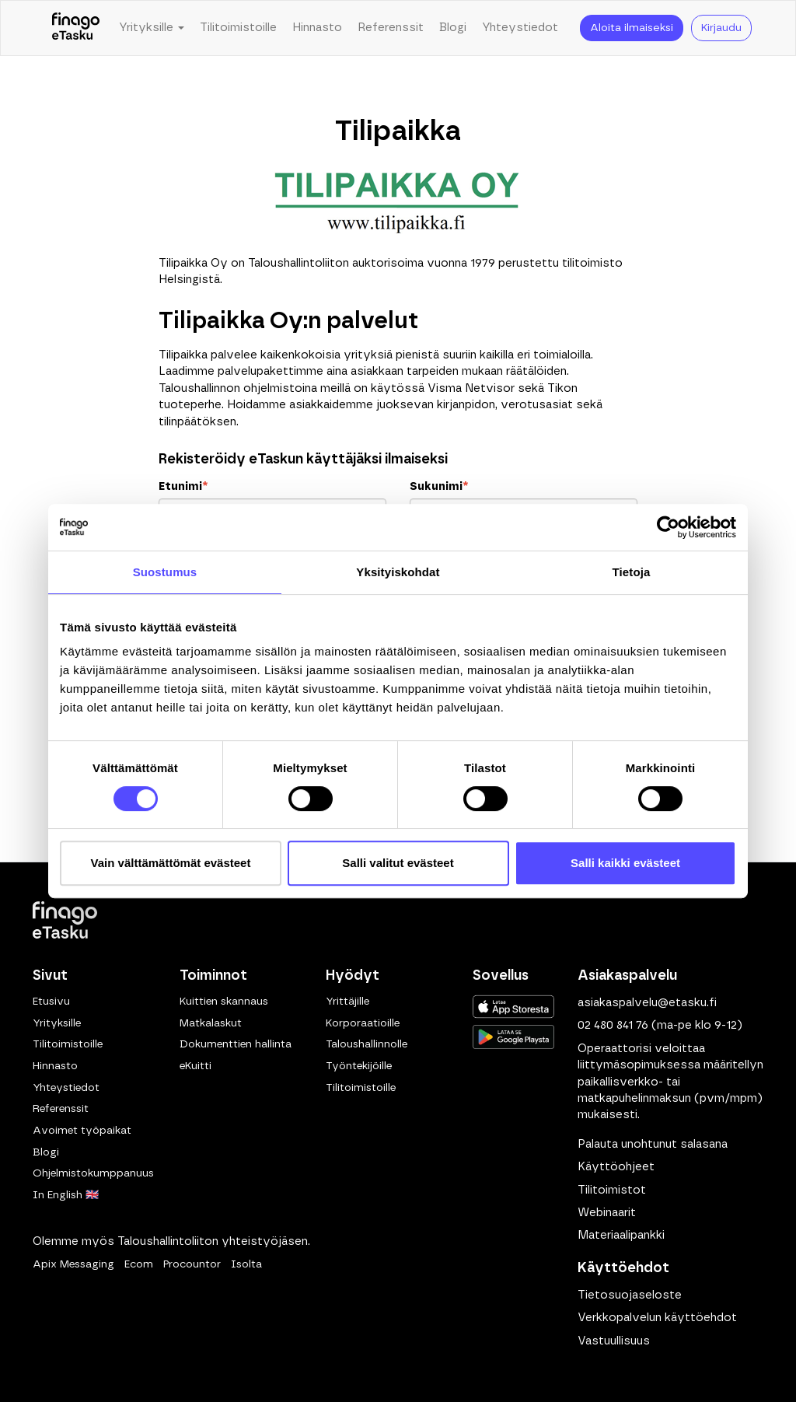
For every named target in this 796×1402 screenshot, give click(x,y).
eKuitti (195, 1066)
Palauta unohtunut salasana (653, 1144)
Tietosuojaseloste (630, 1295)
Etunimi (183, 486)
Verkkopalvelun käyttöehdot (657, 1317)
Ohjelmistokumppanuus (93, 1173)
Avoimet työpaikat (82, 1130)
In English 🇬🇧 (66, 1195)
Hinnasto (317, 27)
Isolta (246, 1264)
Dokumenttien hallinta (236, 1044)
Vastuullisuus (614, 1341)
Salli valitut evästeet (397, 862)
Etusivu (51, 1001)
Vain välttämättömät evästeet (171, 862)
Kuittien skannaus (224, 1001)
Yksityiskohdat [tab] (397, 572)
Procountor (192, 1264)
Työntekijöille (359, 1066)
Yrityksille (57, 1023)
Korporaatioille (363, 1023)
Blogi (452, 27)
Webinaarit (607, 1212)
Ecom (138, 1264)
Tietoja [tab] (632, 572)
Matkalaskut (211, 1023)
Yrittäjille (347, 1001)
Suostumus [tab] (165, 572)
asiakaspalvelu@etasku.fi (647, 1003)
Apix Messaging (73, 1264)
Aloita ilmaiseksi (631, 28)
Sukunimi (439, 486)
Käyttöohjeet (616, 1167)
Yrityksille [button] (151, 27)
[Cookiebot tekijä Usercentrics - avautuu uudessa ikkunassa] (668, 527)
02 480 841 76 (613, 1025)
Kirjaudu (721, 28)
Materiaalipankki (621, 1235)
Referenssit (391, 27)
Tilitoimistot (612, 1190)
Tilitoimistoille (238, 27)
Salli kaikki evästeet (625, 862)
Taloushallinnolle (366, 1044)
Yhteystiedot (520, 27)
